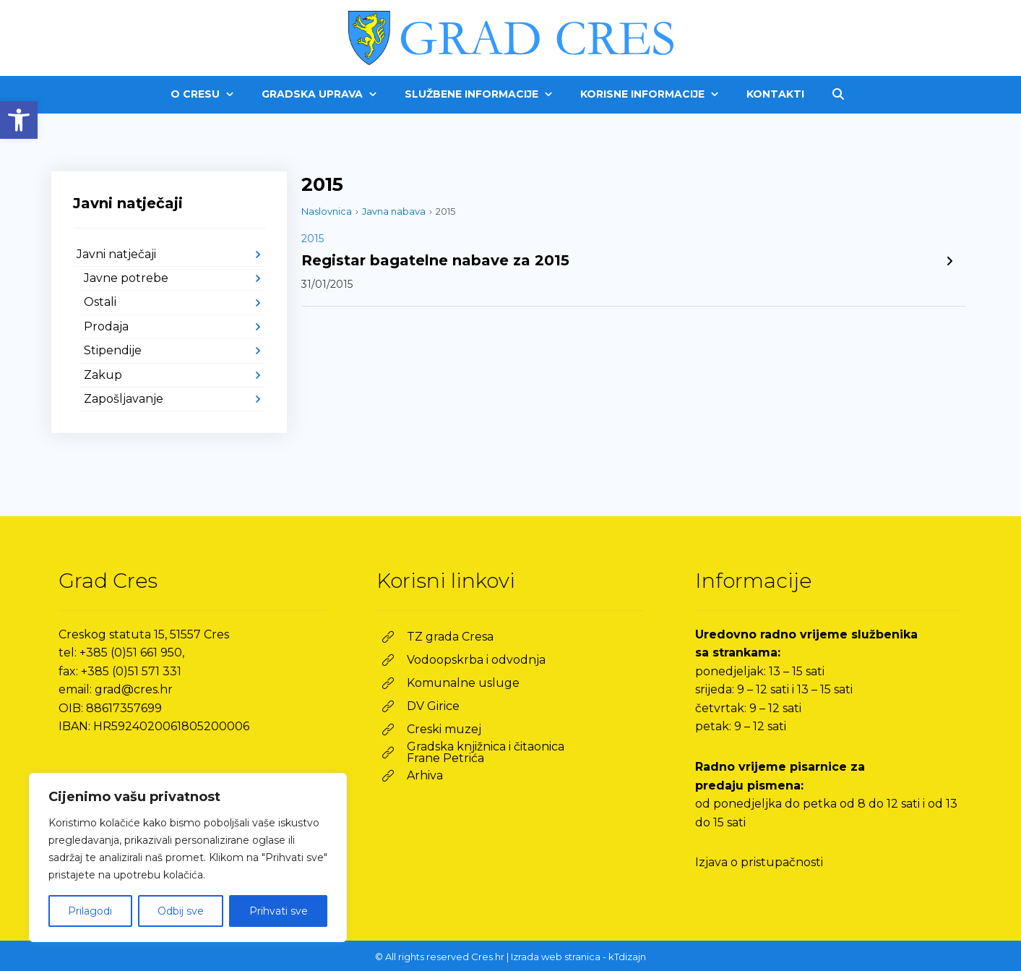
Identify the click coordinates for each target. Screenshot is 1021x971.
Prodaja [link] (106, 326)
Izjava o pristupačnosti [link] (759, 862)
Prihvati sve (278, 910)
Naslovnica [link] (326, 211)
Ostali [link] (100, 302)
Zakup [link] (103, 375)
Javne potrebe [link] (126, 278)
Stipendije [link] (113, 350)
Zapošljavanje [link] (123, 399)
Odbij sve (181, 910)
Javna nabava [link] (394, 211)
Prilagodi (90, 910)
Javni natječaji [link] (116, 254)
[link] (19, 120)
